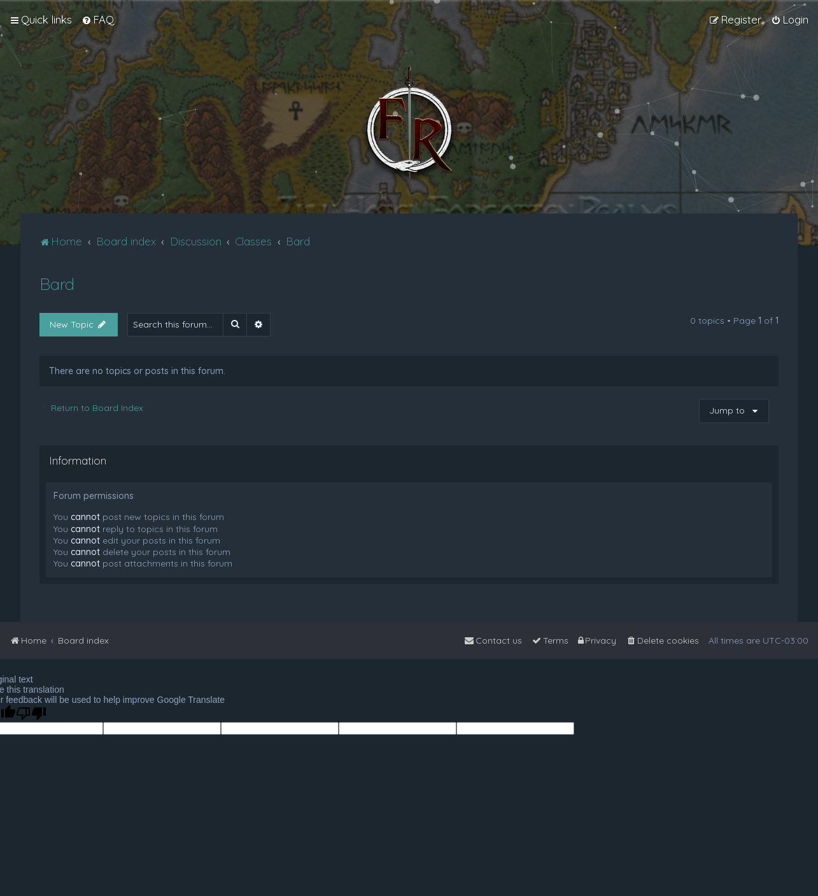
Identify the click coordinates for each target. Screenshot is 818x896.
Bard (56, 284)
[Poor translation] (31, 713)
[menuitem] (97, 20)
